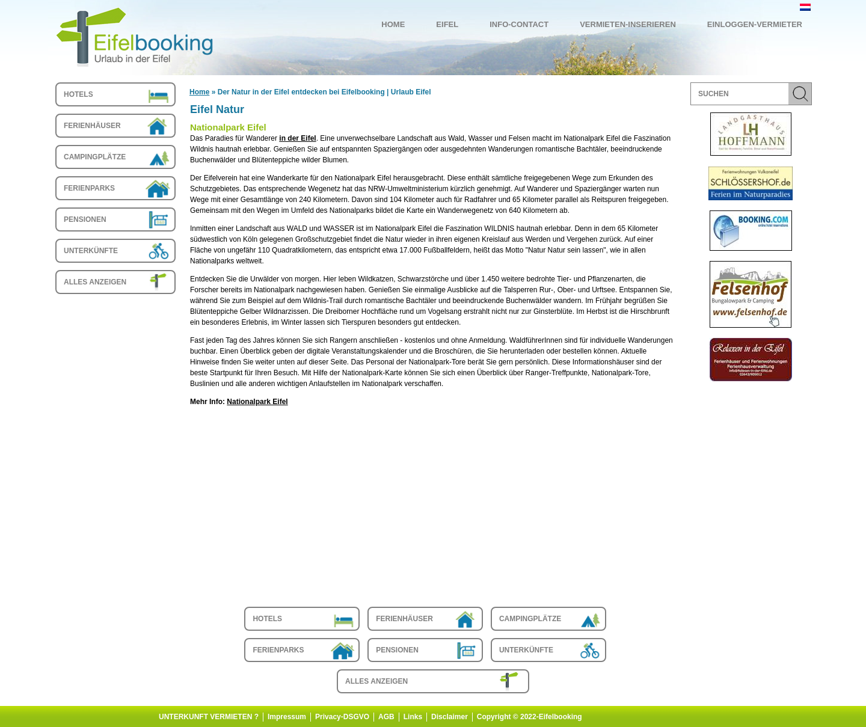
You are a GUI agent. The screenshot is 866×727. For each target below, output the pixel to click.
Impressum (287, 717)
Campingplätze (95, 157)
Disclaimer (449, 717)
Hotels (78, 94)
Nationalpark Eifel (257, 401)
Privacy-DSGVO (342, 717)
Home (199, 92)
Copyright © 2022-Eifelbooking (529, 717)
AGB (386, 717)
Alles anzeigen (95, 282)
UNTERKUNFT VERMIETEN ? (209, 717)
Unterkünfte (91, 251)
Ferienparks (89, 188)
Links (413, 717)
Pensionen (85, 219)
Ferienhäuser (92, 125)
